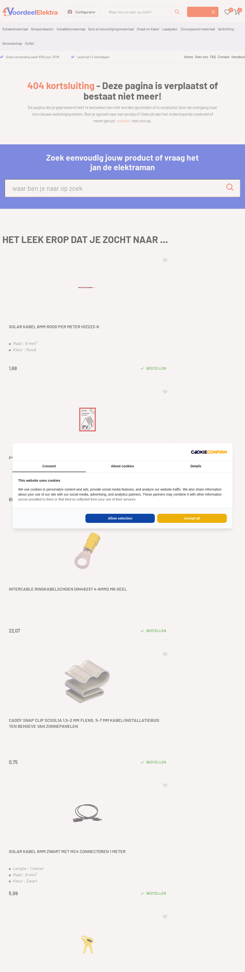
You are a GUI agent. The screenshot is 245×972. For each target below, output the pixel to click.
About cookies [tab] (122, 466)
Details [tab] (195, 466)
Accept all (192, 518)
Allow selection (120, 518)
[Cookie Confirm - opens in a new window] (209, 452)
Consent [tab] (49, 466)
